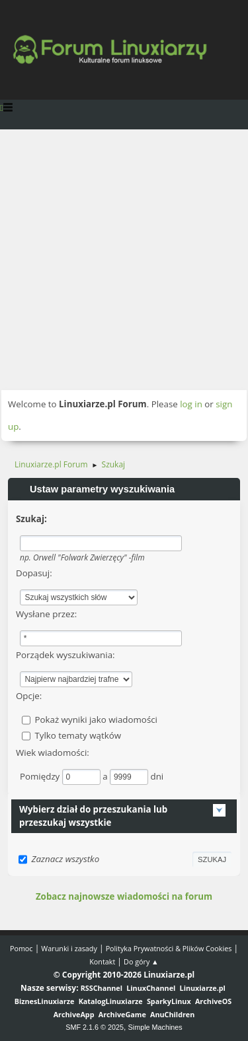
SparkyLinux (169, 1001)
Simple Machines (155, 1027)
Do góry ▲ (141, 961)
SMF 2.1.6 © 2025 (94, 1027)
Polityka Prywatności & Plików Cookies (169, 948)
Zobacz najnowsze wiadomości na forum (124, 896)
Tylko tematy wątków (77, 735)
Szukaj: (31, 519)
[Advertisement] (124, 260)
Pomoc (21, 948)
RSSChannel (101, 988)
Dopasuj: (34, 573)
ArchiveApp (74, 1014)
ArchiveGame (122, 1014)
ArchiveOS (213, 1001)
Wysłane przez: (46, 614)
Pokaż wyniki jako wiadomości (95, 719)
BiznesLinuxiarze (45, 1001)
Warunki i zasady (69, 948)
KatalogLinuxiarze (111, 1001)
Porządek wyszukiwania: (65, 655)
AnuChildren (172, 1014)
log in (191, 404)
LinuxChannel (150, 988)
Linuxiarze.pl (203, 988)
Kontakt (102, 961)
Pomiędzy (41, 776)
